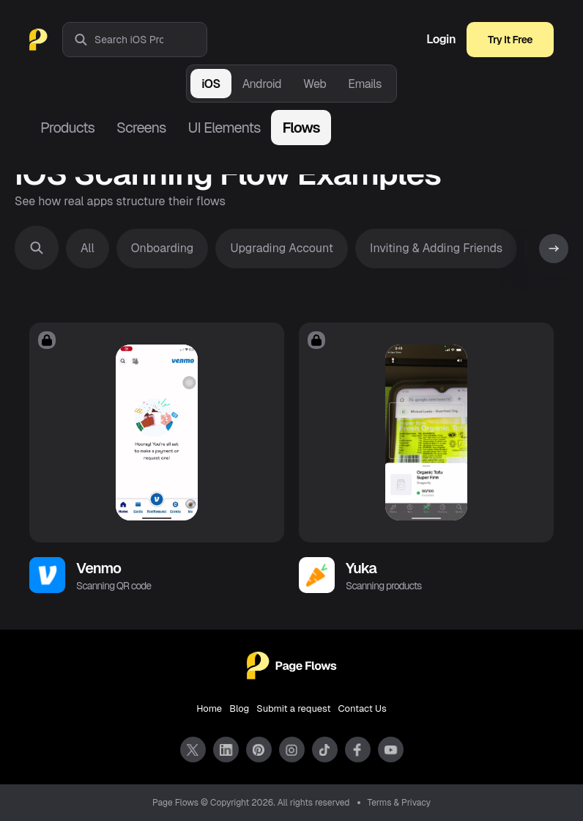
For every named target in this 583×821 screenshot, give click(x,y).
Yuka (361, 568)
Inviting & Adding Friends (436, 248)
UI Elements (223, 127)
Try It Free (510, 39)
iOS (210, 84)
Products (67, 127)
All (87, 248)
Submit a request (293, 708)
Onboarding (162, 248)
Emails (365, 84)
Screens (141, 127)
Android (261, 84)
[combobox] (150, 39)
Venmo (98, 568)
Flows (300, 127)
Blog (239, 708)
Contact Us (362, 708)
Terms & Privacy (399, 803)
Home (209, 708)
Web (314, 84)
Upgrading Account (281, 248)
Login (441, 39)
